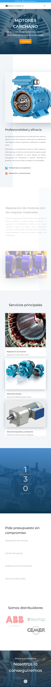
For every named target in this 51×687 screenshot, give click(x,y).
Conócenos (25, 40)
